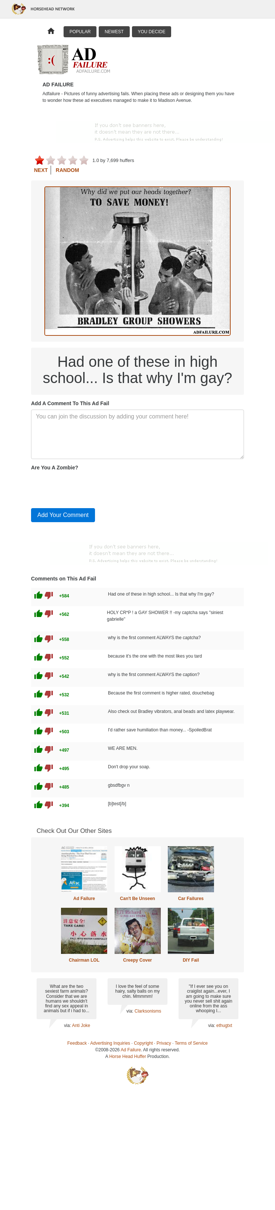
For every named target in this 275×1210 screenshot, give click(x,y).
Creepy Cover (137, 960)
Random (67, 170)
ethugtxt (224, 1025)
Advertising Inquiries (110, 1043)
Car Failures (191, 898)
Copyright (143, 1043)
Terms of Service (191, 1043)
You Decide (152, 31)
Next (41, 170)
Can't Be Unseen (137, 898)
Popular (80, 31)
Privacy (164, 1043)
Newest (114, 31)
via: (68, 1025)
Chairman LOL (84, 960)
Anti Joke (81, 1025)
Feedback (77, 1043)
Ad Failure (84, 898)
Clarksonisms (148, 1011)
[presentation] (87, 487)
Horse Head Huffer (127, 1056)
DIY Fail (191, 960)
